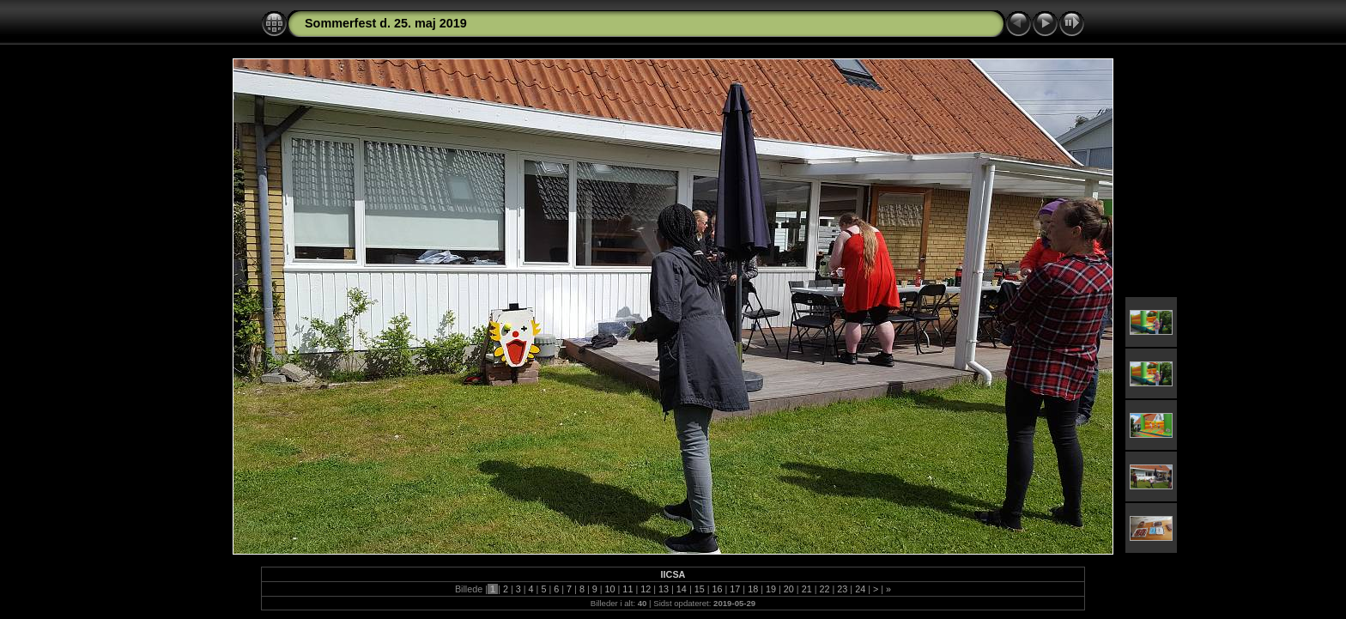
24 (860, 589)
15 (699, 589)
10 (610, 589)
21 (807, 589)
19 (771, 589)
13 (663, 589)
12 (645, 589)
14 (681, 589)
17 (735, 589)
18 (753, 589)
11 (627, 589)
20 (789, 589)
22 (824, 589)
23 (842, 589)
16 (717, 589)
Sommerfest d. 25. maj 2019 (386, 23)
